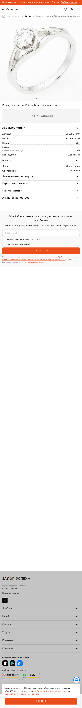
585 (78, 143)
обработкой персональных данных (22, 694)
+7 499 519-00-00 (10, 589)
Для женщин (73, 166)
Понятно (41, 701)
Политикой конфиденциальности (53, 691)
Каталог (16, 16)
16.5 (78, 150)
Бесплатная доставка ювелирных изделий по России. (31, 2)
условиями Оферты (36, 262)
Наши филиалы (10, 593)
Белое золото (72, 138)
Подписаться (41, 251)
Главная (4, 16)
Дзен (5, 600)
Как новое (74, 171)
